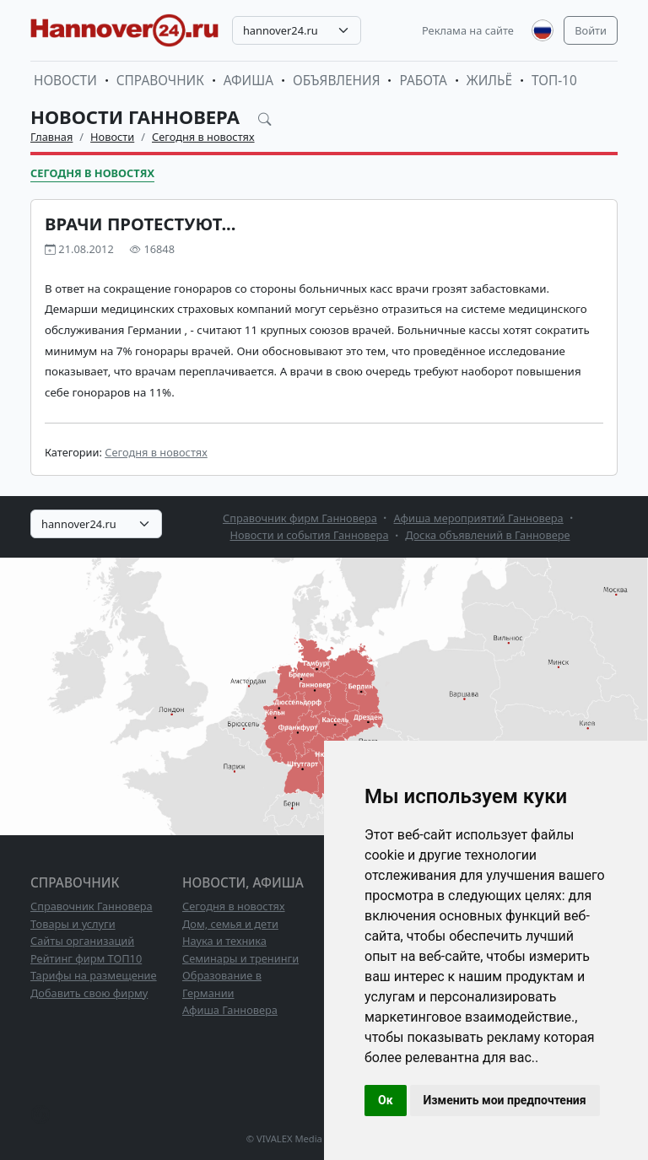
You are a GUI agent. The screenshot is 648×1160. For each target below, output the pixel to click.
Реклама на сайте (468, 30)
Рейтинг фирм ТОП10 (86, 958)
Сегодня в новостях (203, 136)
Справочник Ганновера (91, 906)
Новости (65, 80)
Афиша (248, 80)
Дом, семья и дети (230, 923)
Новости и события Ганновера (309, 534)
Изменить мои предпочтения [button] (505, 1100)
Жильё (489, 80)
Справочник (160, 80)
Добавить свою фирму (89, 993)
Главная (51, 136)
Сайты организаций (82, 940)
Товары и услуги (73, 923)
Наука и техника (224, 940)
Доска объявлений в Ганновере (487, 534)
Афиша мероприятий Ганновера (479, 518)
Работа (422, 80)
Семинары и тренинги (240, 958)
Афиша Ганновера (230, 1009)
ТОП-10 (554, 80)
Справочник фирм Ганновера (300, 518)
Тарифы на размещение (93, 975)
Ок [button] (385, 1100)
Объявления (337, 80)
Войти (591, 30)
